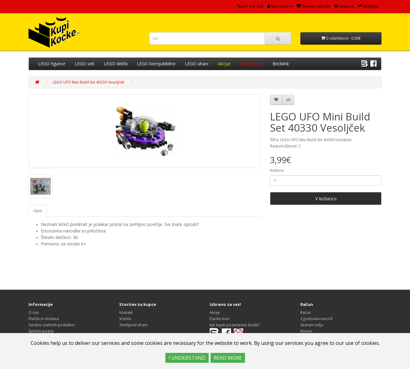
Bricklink (281, 64)
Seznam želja (311, 325)
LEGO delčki (116, 64)
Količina (277, 170)
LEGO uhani (196, 64)
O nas (33, 312)
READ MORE (228, 357)
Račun (305, 312)
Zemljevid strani (133, 325)
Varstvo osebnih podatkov (51, 325)
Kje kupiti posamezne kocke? (235, 325)
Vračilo (125, 318)
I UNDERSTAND (187, 357)
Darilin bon (219, 318)
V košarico (326, 198)
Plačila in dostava (43, 318)
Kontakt (126, 312)
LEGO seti (84, 64)
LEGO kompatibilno (156, 64)
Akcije (215, 312)
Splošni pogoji (41, 331)
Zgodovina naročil (316, 318)
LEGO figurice (51, 64)
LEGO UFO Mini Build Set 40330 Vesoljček (88, 82)
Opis (37, 210)
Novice (306, 331)
